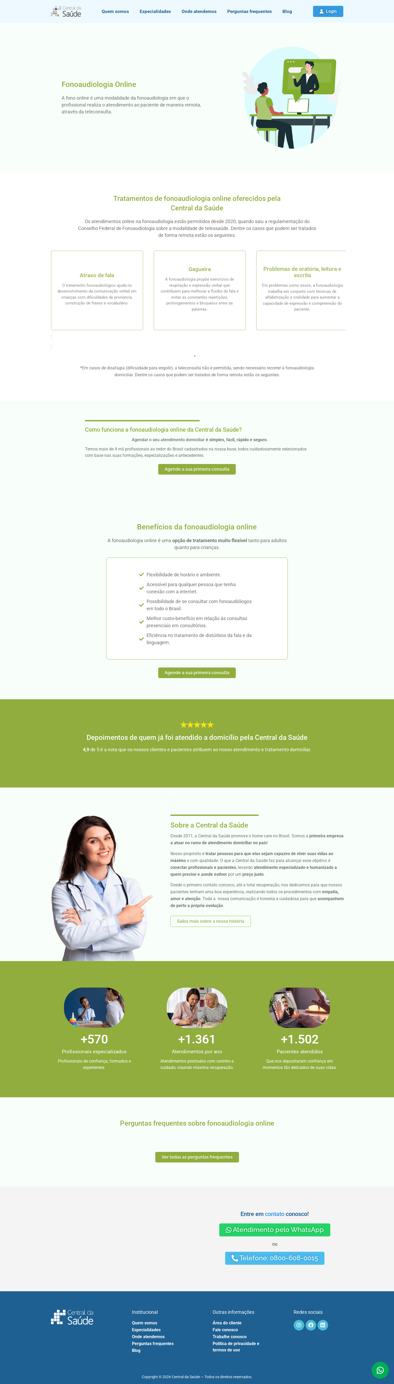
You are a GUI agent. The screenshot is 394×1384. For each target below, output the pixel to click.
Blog (287, 11)
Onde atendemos (199, 11)
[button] (197, 337)
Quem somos (115, 11)
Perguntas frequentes (249, 11)
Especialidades (155, 11)
